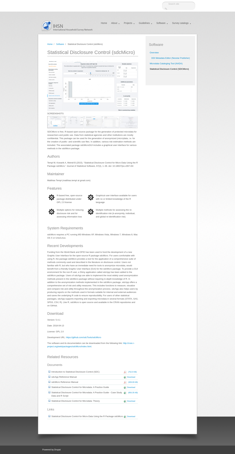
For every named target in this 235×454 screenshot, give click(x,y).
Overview (154, 52)
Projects (128, 23)
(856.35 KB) (132, 393)
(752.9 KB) (132, 372)
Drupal (57, 449)
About (114, 23)
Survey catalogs (180, 23)
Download (131, 377)
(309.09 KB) (132, 382)
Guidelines (144, 23)
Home (104, 23)
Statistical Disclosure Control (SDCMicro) (169, 69)
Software (160, 23)
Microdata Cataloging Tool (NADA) (166, 63)
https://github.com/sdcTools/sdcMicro (83, 337)
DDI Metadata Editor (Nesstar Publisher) (170, 58)
